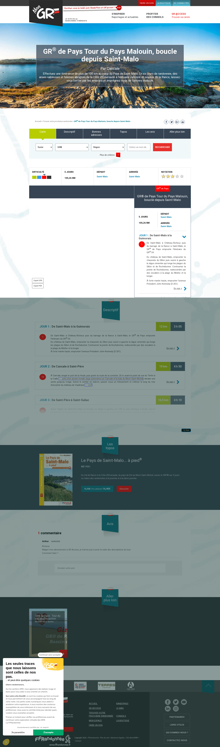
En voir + (178, 288)
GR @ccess (95, 708)
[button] (6, 742)
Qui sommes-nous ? (177, 732)
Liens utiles (177, 725)
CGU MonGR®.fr (132, 738)
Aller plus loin (177, 131)
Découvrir (124, 489)
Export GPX (38, 281)
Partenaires (176, 717)
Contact (78, 741)
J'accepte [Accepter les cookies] (48, 732)
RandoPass (122, 703)
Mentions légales (118, 738)
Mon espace (95, 720)
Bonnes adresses (96, 133)
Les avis (150, 131)
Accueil (38, 121)
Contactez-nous (177, 740)
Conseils (121, 716)
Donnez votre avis (66, 568)
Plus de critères (107, 155)
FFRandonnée (93, 738)
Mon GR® (46, 13)
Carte (43, 131)
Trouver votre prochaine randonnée (57, 121)
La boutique (163, 3)
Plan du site (104, 738)
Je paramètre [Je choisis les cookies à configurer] (18, 732)
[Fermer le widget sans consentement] (50, 655)
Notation (166, 172)
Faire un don (147, 3)
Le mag (120, 708)
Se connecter (181, 3)
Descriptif (69, 131)
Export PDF (38, 286)
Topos (123, 131)
